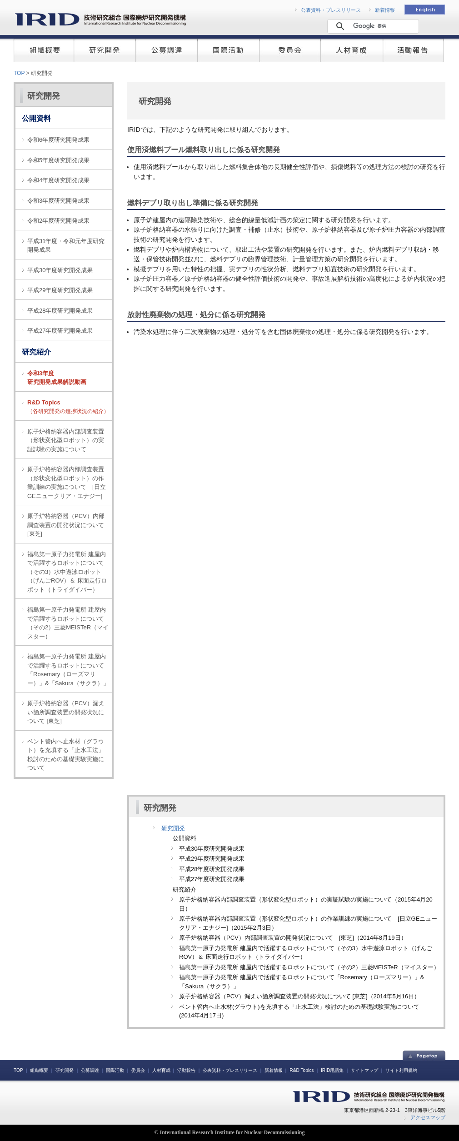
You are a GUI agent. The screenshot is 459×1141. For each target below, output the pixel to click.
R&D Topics (301, 1070)
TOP (19, 73)
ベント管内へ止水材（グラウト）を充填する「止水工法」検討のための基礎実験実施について (65, 755)
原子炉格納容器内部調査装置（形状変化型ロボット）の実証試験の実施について (65, 440)
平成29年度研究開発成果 (60, 290)
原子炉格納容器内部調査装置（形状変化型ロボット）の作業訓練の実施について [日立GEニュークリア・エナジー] (66, 482)
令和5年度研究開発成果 (58, 160)
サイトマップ (364, 1070)
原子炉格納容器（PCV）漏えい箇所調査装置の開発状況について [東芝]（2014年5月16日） (299, 996)
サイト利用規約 (401, 1070)
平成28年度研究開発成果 (60, 310)
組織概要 (39, 1070)
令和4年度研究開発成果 (58, 180)
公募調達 (90, 1070)
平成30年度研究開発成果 (60, 270)
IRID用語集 (332, 1070)
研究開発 (43, 95)
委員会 (138, 1070)
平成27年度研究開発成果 (60, 330)
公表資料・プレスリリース (331, 10)
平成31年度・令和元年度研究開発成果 (66, 246)
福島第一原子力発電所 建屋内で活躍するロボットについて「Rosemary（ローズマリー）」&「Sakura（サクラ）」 (68, 670)
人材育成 (161, 1070)
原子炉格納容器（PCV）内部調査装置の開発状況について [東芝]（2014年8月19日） (293, 937)
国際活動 (115, 1070)
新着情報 (385, 10)
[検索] (371, 25)
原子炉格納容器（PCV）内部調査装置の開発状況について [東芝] (68, 525)
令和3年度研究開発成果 (58, 200)
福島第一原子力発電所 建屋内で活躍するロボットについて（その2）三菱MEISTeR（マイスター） (68, 623)
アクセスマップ (427, 1117)
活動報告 (186, 1070)
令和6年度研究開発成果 (58, 139)
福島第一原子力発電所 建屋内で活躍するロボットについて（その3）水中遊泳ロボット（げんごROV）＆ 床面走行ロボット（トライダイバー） (67, 572)
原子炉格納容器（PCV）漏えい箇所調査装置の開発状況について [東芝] (66, 712)
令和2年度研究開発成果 (58, 220)
